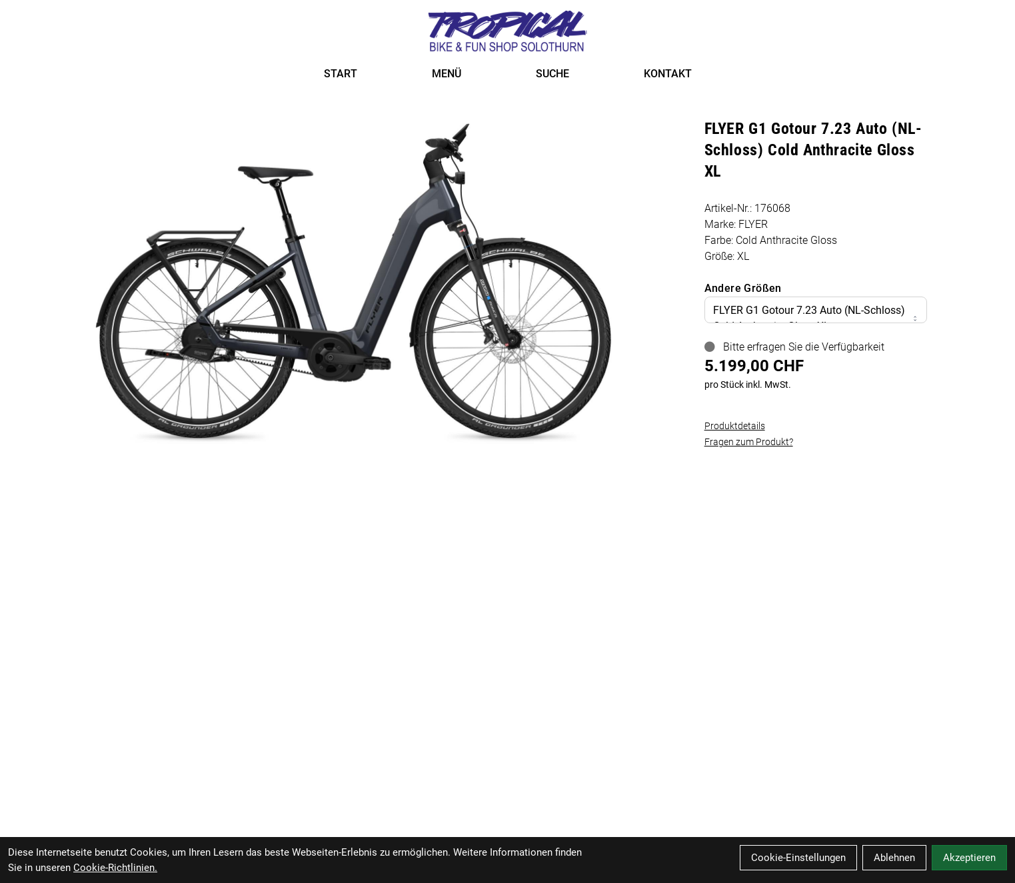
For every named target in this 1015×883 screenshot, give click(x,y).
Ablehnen (894, 858)
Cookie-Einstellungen (798, 858)
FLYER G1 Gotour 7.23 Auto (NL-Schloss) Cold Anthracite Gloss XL (815, 318)
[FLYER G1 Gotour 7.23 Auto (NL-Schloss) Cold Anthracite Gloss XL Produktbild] (353, 282)
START (340, 73)
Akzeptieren (969, 858)
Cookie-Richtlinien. (115, 868)
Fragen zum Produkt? (748, 442)
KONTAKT (668, 73)
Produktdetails (734, 426)
